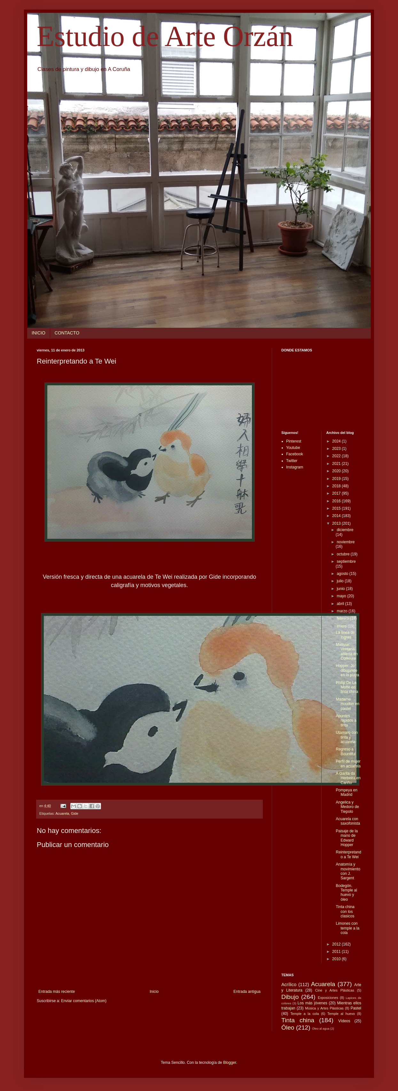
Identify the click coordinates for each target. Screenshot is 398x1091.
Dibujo (290, 996)
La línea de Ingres (345, 634)
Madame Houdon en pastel (347, 704)
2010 (337, 959)
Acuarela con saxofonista (348, 821)
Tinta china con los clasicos (345, 911)
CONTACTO (67, 332)
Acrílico (288, 984)
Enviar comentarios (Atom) (83, 1001)
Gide (74, 813)
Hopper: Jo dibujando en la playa (347, 670)
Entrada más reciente (56, 991)
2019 (337, 478)
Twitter (291, 461)
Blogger (229, 1062)
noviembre (346, 542)
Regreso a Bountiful (345, 751)
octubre (343, 554)
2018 (337, 486)
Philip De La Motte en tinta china (347, 687)
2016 (337, 501)
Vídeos (344, 1021)
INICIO (38, 332)
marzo (342, 611)
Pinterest (293, 441)
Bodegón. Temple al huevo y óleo (346, 892)
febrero (343, 618)
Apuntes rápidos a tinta (346, 720)
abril (341, 603)
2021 (337, 463)
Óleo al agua (320, 1028)
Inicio (154, 991)
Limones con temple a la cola (347, 928)
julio (341, 581)
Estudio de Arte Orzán (165, 36)
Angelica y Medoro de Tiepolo (347, 807)
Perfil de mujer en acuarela (348, 763)
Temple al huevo (341, 1014)
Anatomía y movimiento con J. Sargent (348, 871)
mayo (342, 596)
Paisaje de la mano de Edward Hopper (347, 838)
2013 (337, 523)
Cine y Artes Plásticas (334, 990)
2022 (337, 456)
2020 (337, 471)
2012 (337, 944)
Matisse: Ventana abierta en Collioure (346, 651)
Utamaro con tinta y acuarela (347, 737)
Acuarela (62, 813)
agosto (343, 573)
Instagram (294, 467)
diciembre (345, 530)
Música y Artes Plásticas (324, 1008)
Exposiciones (328, 998)
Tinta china (297, 1020)
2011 (337, 951)
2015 (337, 508)
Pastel (356, 1008)
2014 (337, 516)
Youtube (293, 447)
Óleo (287, 1027)
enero (342, 626)
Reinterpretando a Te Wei (348, 854)
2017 (337, 493)
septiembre (346, 561)
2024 (337, 441)
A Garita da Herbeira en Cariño (348, 778)
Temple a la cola (304, 1014)
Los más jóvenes (312, 1003)
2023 (337, 448)
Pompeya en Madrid (346, 792)
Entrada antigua (247, 991)
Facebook (294, 454)
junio (341, 588)
